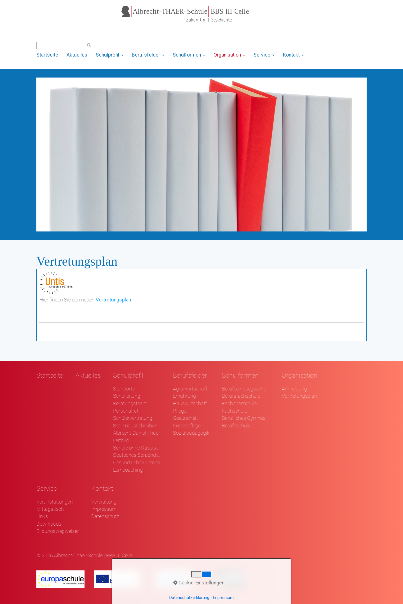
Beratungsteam (130, 403)
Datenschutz (105, 516)
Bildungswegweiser (57, 531)
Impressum (103, 509)
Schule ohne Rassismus (137, 448)
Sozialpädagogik (191, 433)
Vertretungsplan (113, 300)
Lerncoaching (128, 470)
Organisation (229, 55)
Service (264, 55)
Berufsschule (236, 426)
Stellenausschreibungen (137, 426)
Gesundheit (185, 418)
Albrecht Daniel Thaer (136, 433)
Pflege (179, 411)
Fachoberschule (239, 403)
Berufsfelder (148, 55)
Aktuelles (77, 55)
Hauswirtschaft (190, 403)
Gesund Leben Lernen (136, 462)
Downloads (48, 524)
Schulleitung (126, 396)
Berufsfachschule (241, 396)
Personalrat (126, 411)
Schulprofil (109, 55)
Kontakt (293, 55)
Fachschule (234, 411)
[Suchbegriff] (64, 45)
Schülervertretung (132, 418)
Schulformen (189, 55)
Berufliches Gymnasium (246, 418)
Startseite (47, 55)
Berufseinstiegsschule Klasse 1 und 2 (246, 389)
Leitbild (121, 440)
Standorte (124, 389)
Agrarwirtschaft (190, 389)
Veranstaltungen (54, 502)
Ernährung (184, 396)
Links (42, 516)
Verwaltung (103, 502)
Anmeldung (294, 389)
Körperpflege (187, 426)
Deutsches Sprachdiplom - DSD (137, 455)
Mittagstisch (50, 509)
